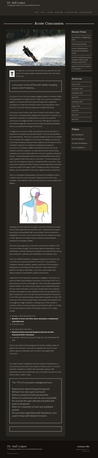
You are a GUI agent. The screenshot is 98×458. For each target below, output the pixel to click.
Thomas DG (16, 324)
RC (27, 337)
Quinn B (32, 337)
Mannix (23, 337)
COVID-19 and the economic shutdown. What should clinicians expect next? (81, 59)
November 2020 (77, 93)
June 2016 (75, 111)
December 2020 (77, 89)
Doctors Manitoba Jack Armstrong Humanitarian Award (80, 50)
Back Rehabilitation (78, 139)
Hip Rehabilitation (78, 135)
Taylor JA (39, 337)
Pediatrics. (15, 316)
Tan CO (46, 337)
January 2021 (76, 84)
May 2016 (75, 115)
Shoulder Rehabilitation (79, 143)
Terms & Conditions (12, 453)
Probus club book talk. (79, 44)
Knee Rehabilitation (78, 148)
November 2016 (77, 102)
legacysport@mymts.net (82, 449)
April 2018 (75, 97)
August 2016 (76, 106)
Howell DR (15, 337)
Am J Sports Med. (18, 329)
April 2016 (75, 119)
